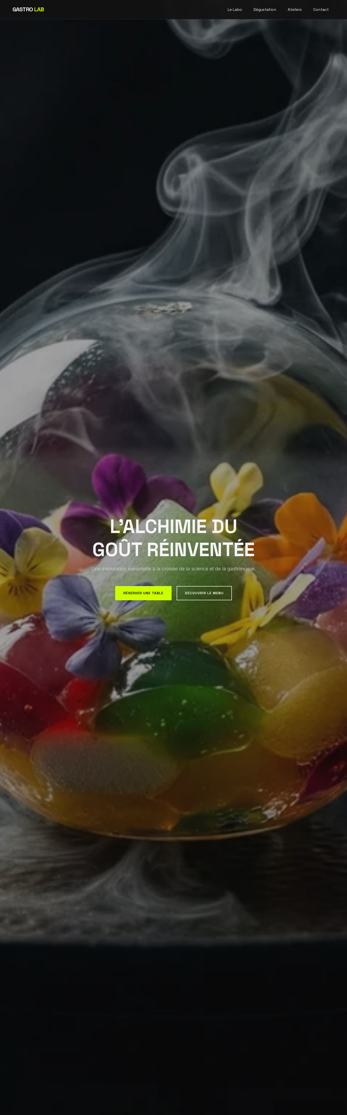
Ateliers (295, 9)
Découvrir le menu (204, 593)
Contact (321, 9)
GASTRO (28, 9)
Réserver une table (143, 593)
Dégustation (265, 9)
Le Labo (235, 9)
